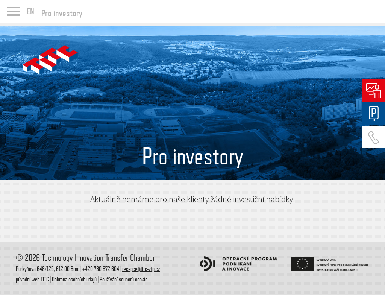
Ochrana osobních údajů (74, 279)
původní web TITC (32, 279)
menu (13, 11)
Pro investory (61, 13)
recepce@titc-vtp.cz (141, 269)
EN (30, 11)
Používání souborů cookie (123, 279)
